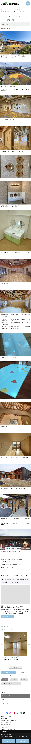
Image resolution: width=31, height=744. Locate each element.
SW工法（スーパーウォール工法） (12, 683)
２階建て (24, 679)
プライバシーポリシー (17, 736)
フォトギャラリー (6, 695)
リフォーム (8, 675)
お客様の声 (5, 704)
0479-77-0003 (7, 722)
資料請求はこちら (8, 616)
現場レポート (5, 700)
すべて (5, 679)
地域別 (22, 672)
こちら (14, 567)
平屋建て (15, 679)
